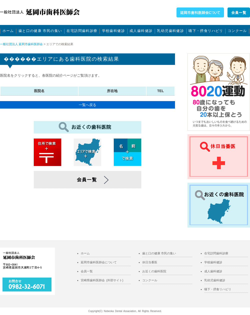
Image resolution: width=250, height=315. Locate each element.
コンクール (237, 31)
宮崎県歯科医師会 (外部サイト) (102, 280)
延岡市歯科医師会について (99, 262)
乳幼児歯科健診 (170, 31)
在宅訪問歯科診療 (81, 31)
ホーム (8, 31)
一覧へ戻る (87, 105)
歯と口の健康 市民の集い (40, 31)
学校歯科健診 (113, 31)
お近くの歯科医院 (154, 271)
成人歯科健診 (141, 31)
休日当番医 (149, 262)
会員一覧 (87, 271)
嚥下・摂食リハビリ (205, 31)
